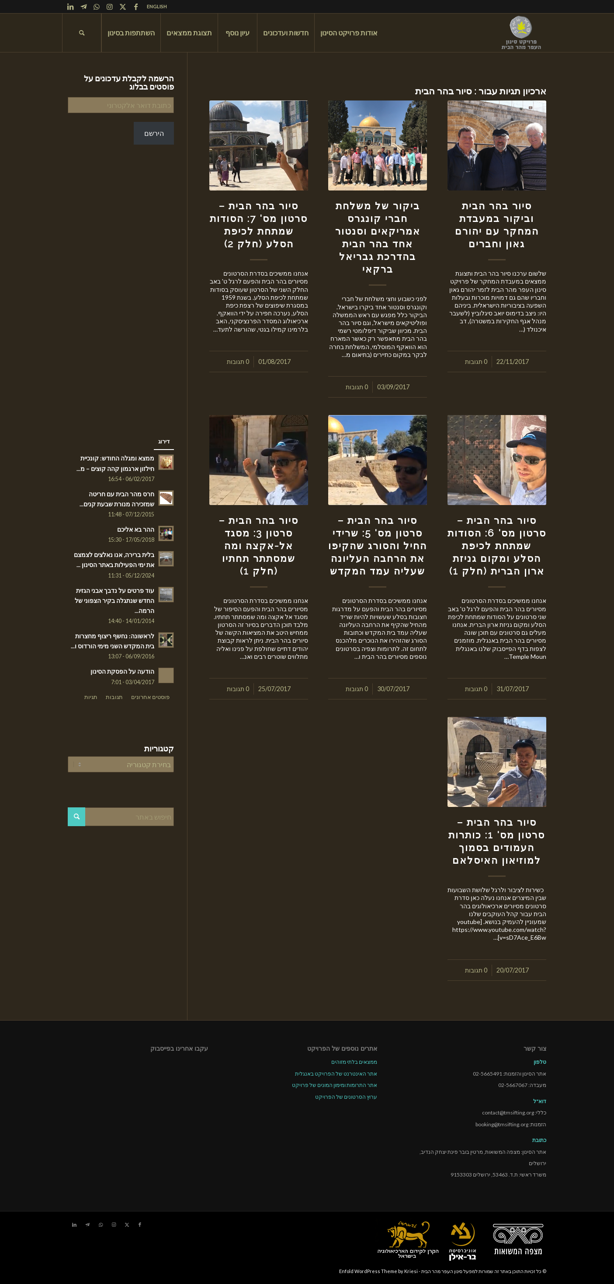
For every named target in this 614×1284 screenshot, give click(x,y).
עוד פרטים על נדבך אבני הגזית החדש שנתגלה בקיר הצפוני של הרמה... (114, 600)
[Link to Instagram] (109, 6)
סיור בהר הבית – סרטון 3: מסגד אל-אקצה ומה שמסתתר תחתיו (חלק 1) (258, 546)
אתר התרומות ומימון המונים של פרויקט (334, 1085)
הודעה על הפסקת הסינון (122, 671)
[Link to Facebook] (135, 6)
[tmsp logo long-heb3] (522, 33)
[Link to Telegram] (83, 6)
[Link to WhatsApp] (96, 6)
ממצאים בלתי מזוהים (354, 1062)
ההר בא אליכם (135, 529)
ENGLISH (157, 6)
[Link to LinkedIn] (70, 6)
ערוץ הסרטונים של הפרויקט (346, 1097)
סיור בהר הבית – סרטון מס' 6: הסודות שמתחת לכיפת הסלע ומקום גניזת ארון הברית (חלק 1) (496, 546)
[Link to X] (122, 6)
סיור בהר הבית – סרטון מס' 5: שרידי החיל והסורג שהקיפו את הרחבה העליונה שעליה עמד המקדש (377, 546)
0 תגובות (476, 361)
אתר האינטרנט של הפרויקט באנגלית (336, 1073)
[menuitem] (154, 6)
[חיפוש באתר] (81, 33)
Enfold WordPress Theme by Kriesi (378, 1271)
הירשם (154, 133)
